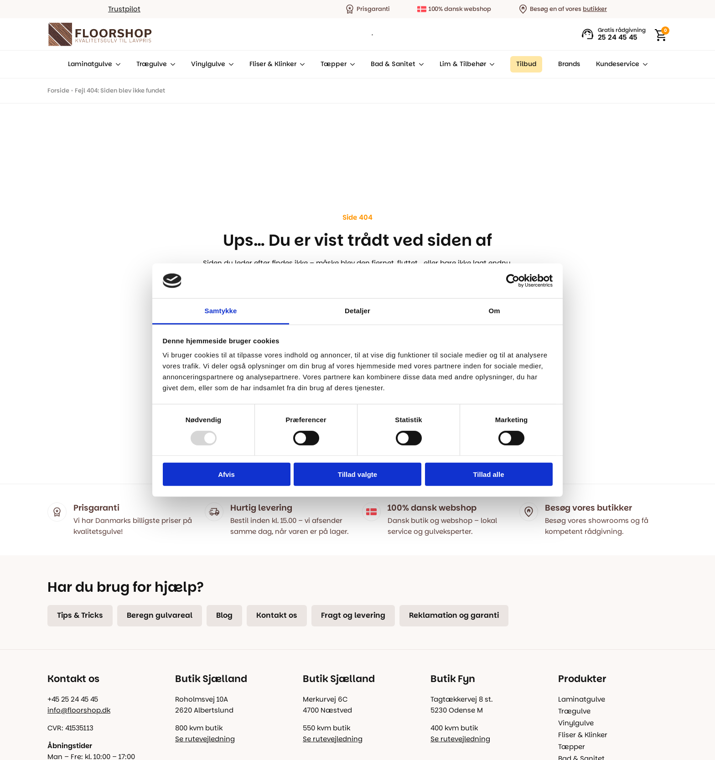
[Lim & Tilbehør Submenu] (490, 64)
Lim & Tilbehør (463, 64)
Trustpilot (124, 9)
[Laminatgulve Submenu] (116, 64)
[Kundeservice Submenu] (643, 64)
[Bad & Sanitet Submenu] (419, 64)
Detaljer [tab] (357, 311)
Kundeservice (617, 64)
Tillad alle (488, 474)
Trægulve (151, 64)
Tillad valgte (357, 474)
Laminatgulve (90, 64)
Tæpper (334, 64)
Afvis (226, 474)
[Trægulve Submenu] (171, 64)
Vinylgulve (208, 64)
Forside (58, 90)
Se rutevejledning (205, 738)
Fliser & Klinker (272, 64)
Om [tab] (494, 311)
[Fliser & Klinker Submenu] (300, 64)
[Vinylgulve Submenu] (229, 64)
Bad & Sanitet (393, 64)
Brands (569, 64)
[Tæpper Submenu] (351, 64)
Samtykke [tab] (221, 311)
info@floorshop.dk (78, 710)
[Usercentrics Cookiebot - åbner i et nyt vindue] (513, 281)
